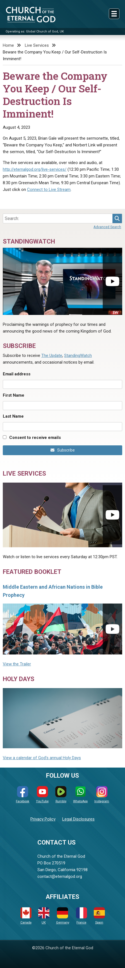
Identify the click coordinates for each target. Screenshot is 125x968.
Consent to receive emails (35, 437)
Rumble (60, 794)
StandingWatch (78, 355)
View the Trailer (17, 664)
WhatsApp (80, 794)
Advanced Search (107, 227)
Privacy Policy (43, 819)
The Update (51, 355)
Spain (99, 915)
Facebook (22, 794)
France (81, 915)
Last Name (13, 416)
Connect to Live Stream (49, 189)
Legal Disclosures (78, 819)
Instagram (101, 794)
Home (8, 45)
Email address (16, 374)
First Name (13, 395)
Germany (62, 915)
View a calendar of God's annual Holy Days (42, 757)
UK (43, 915)
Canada (26, 915)
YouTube (42, 794)
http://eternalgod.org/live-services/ (34, 169)
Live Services (37, 45)
